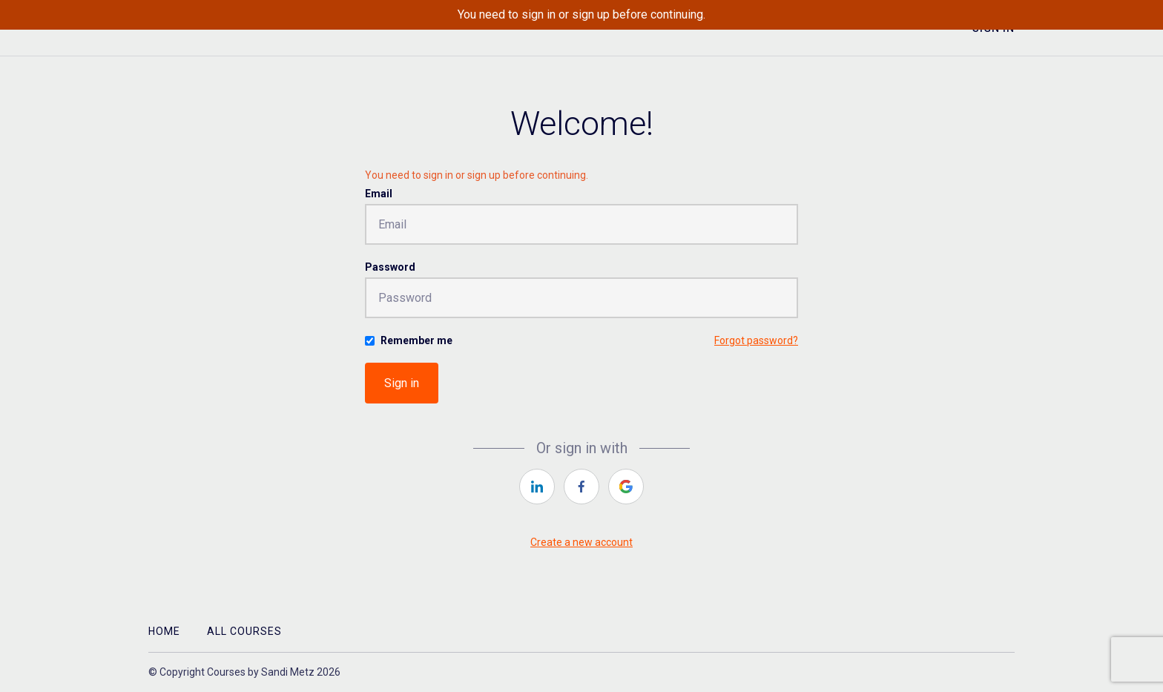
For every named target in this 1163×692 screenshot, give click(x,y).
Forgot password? (756, 340)
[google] (626, 486)
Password (390, 267)
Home (164, 631)
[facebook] (581, 486)
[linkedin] (537, 486)
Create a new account (581, 542)
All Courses (244, 631)
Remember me (416, 340)
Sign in (401, 383)
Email (378, 194)
